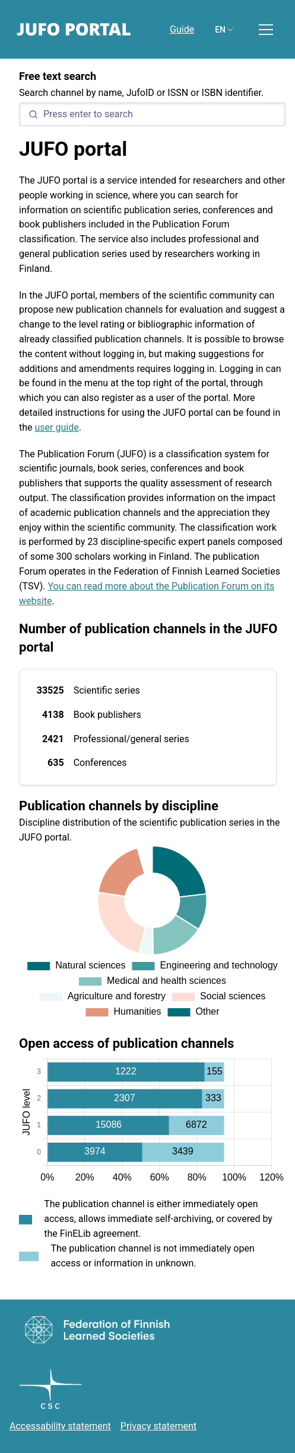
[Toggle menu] (266, 30)
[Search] (152, 114)
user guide (57, 427)
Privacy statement (158, 1426)
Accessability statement (60, 1426)
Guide (182, 29)
